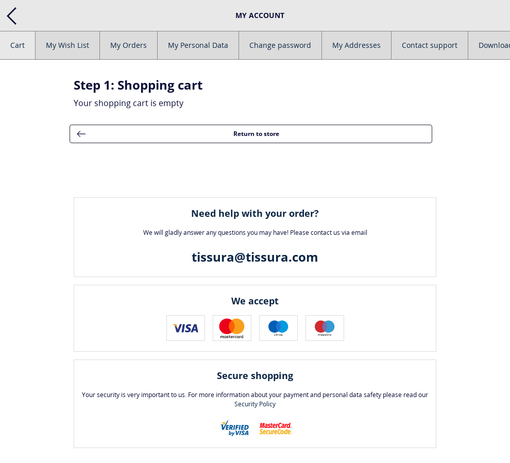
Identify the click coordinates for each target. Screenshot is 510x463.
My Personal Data (198, 45)
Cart (17, 45)
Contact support (429, 45)
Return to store (174, 134)
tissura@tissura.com (255, 256)
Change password (280, 45)
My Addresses (356, 45)
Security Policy (255, 404)
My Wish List (67, 45)
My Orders (128, 45)
